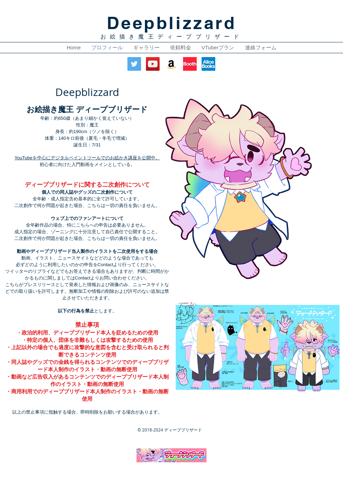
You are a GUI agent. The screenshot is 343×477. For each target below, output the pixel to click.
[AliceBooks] (208, 64)
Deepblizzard (171, 23)
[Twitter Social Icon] (134, 64)
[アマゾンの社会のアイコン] (171, 64)
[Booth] (190, 64)
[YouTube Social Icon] (153, 64)
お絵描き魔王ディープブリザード (171, 37)
